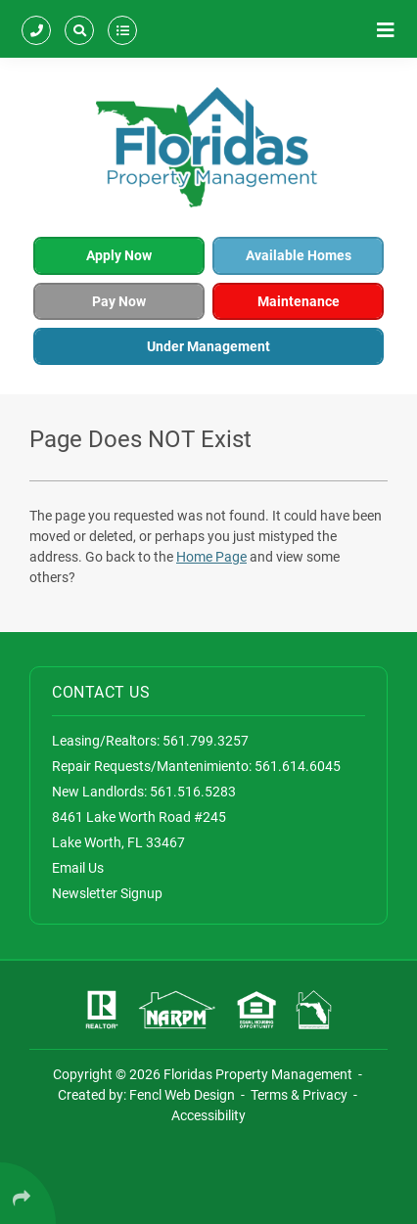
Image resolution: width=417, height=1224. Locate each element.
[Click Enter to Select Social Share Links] (28, 1193)
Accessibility (208, 1115)
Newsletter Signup (107, 893)
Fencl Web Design (182, 1095)
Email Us (78, 868)
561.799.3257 (205, 740)
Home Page (211, 557)
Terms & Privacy (299, 1095)
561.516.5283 (193, 791)
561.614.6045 (298, 766)
